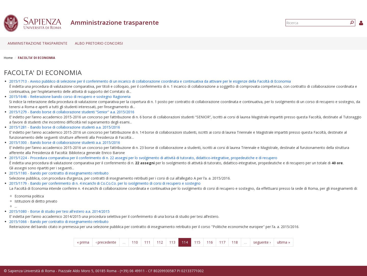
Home (8, 58)
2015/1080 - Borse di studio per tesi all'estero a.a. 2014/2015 (59, 211)
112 (160, 242)
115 (197, 242)
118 (235, 242)
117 (222, 242)
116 (210, 242)
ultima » (283, 242)
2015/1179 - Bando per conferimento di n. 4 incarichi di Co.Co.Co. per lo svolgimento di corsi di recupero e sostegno (105, 183)
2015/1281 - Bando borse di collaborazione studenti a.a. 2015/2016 (64, 127)
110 (135, 242)
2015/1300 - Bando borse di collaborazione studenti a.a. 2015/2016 (64, 142)
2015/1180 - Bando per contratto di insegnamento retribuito (59, 173)
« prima (83, 242)
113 (172, 242)
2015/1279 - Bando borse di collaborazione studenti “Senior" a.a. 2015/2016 (71, 111)
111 (147, 242)
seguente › (262, 242)
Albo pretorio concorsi (99, 43)
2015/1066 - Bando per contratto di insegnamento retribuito (59, 221)
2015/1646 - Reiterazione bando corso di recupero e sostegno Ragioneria (69, 96)
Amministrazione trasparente (37, 43)
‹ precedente (106, 242)
